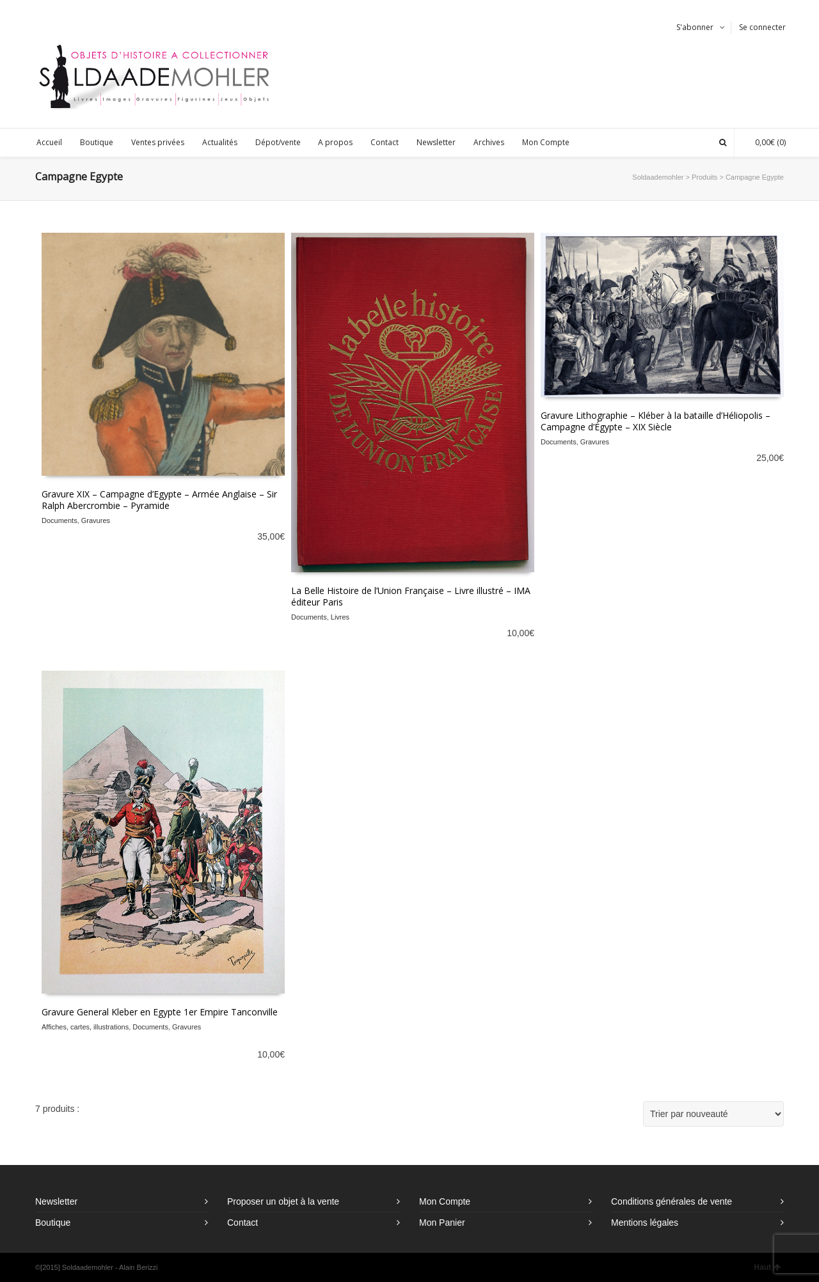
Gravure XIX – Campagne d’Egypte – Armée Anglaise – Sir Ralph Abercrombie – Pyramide (159, 500)
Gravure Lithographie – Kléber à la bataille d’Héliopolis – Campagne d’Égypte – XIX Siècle (655, 421)
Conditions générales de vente (671, 1201)
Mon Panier (442, 1222)
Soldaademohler (657, 177)
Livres (340, 617)
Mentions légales (644, 1222)
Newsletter (56, 1201)
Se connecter (762, 27)
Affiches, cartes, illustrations (85, 1027)
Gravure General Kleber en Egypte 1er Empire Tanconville (160, 1012)
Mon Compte (444, 1201)
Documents (59, 520)
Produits (704, 177)
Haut (767, 1267)
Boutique (52, 1222)
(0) (764, 142)
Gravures (95, 520)
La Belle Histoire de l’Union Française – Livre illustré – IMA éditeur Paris (410, 596)
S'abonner (694, 27)
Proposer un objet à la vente (283, 1201)
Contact (242, 1222)
